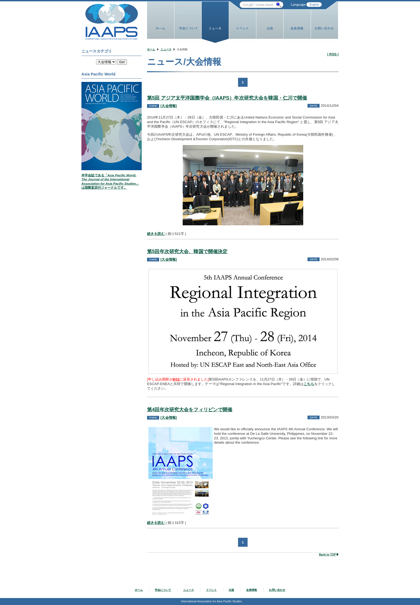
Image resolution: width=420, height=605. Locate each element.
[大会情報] (168, 106)
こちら (308, 384)
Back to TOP (327, 554)
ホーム (151, 49)
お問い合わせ (277, 589)
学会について (163, 589)
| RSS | (333, 54)
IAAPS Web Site (111, 21)
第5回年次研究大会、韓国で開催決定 (187, 251)
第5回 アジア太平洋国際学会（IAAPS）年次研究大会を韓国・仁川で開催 (227, 98)
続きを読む (156, 234)
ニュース (165, 49)
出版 (231, 589)
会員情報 (251, 589)
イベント (211, 589)
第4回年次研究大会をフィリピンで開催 (189, 409)
